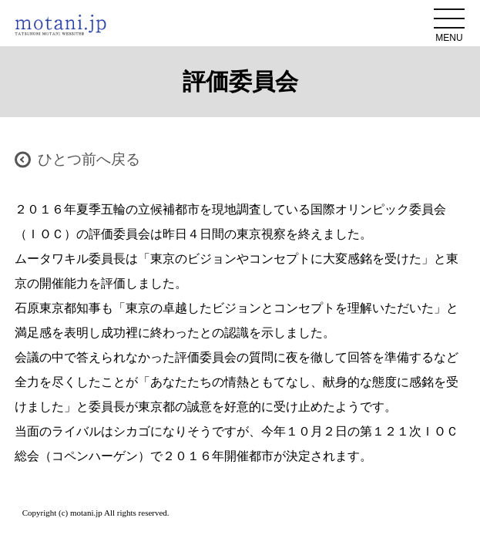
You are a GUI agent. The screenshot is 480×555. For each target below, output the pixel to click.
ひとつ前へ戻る (89, 159)
